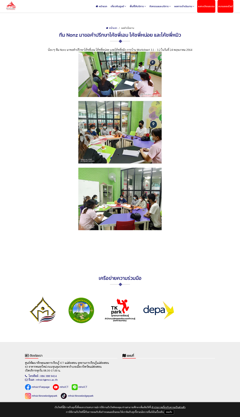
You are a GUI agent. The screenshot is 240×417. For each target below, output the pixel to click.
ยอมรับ (169, 411)
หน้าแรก (101, 6)
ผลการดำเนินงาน (183, 6)
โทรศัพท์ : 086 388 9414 (41, 376)
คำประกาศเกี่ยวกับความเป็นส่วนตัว (169, 407)
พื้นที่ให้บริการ (137, 6)
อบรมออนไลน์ (225, 6)
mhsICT (60, 387)
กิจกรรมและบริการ (159, 6)
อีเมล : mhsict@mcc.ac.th (41, 379)
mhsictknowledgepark (41, 396)
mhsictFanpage (37, 387)
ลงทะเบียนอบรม (206, 6)
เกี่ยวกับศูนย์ (117, 6)
